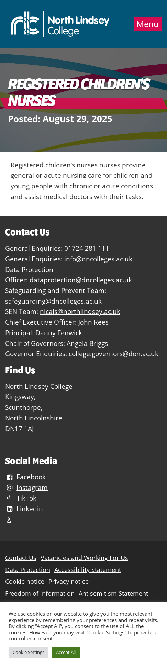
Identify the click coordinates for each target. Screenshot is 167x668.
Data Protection (27, 570)
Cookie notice (24, 581)
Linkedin (24, 508)
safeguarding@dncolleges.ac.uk (53, 301)
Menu (147, 24)
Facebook (25, 477)
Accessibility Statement (87, 570)
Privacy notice (68, 581)
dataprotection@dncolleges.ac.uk (81, 279)
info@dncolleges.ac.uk (98, 258)
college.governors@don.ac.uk (113, 353)
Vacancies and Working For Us (84, 558)
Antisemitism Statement (113, 594)
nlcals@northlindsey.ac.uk (80, 311)
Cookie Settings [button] (28, 652)
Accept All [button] (66, 652)
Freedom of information (40, 594)
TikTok (20, 498)
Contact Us (20, 558)
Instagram (26, 487)
